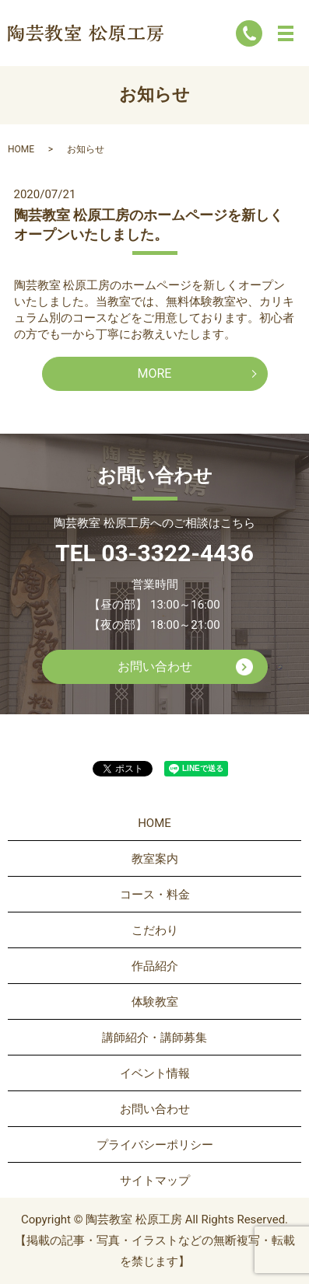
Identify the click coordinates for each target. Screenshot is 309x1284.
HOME (21, 149)
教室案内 (155, 859)
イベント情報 (155, 1073)
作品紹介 (155, 966)
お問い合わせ (155, 666)
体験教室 (155, 1002)
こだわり (155, 930)
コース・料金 (155, 895)
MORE (155, 373)
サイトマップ (155, 1181)
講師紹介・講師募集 (154, 1038)
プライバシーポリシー (155, 1145)
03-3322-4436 (177, 553)
